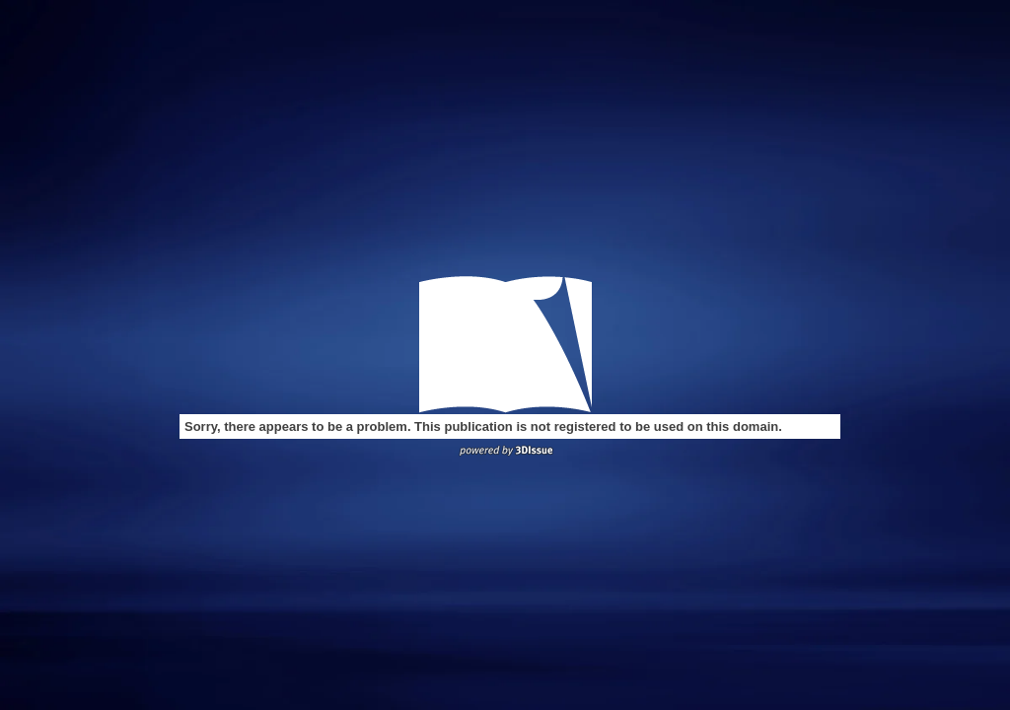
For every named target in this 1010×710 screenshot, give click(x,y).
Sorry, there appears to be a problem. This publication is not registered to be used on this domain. (483, 426)
